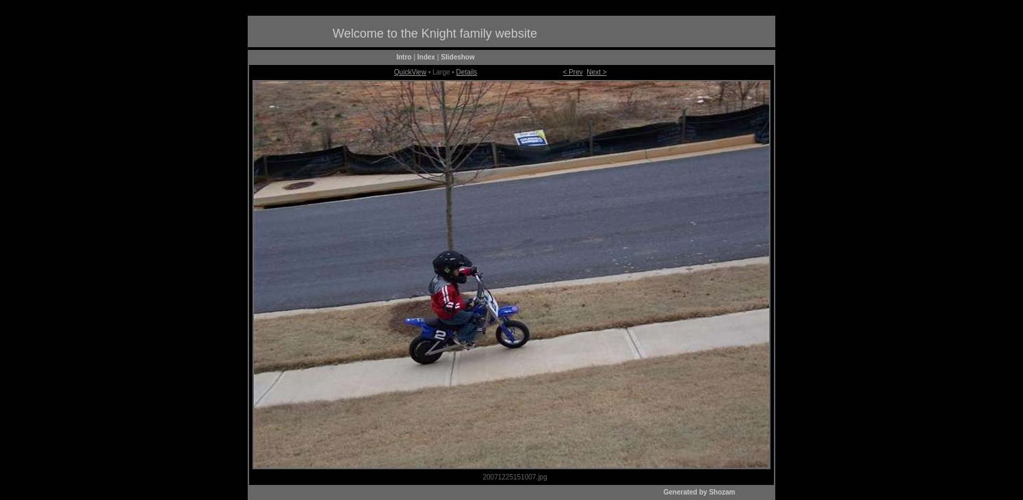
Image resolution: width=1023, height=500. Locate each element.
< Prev (573, 72)
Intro (403, 57)
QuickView (410, 72)
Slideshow (457, 57)
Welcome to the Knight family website (435, 33)
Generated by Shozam (699, 492)
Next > (596, 72)
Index (426, 57)
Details (467, 72)
